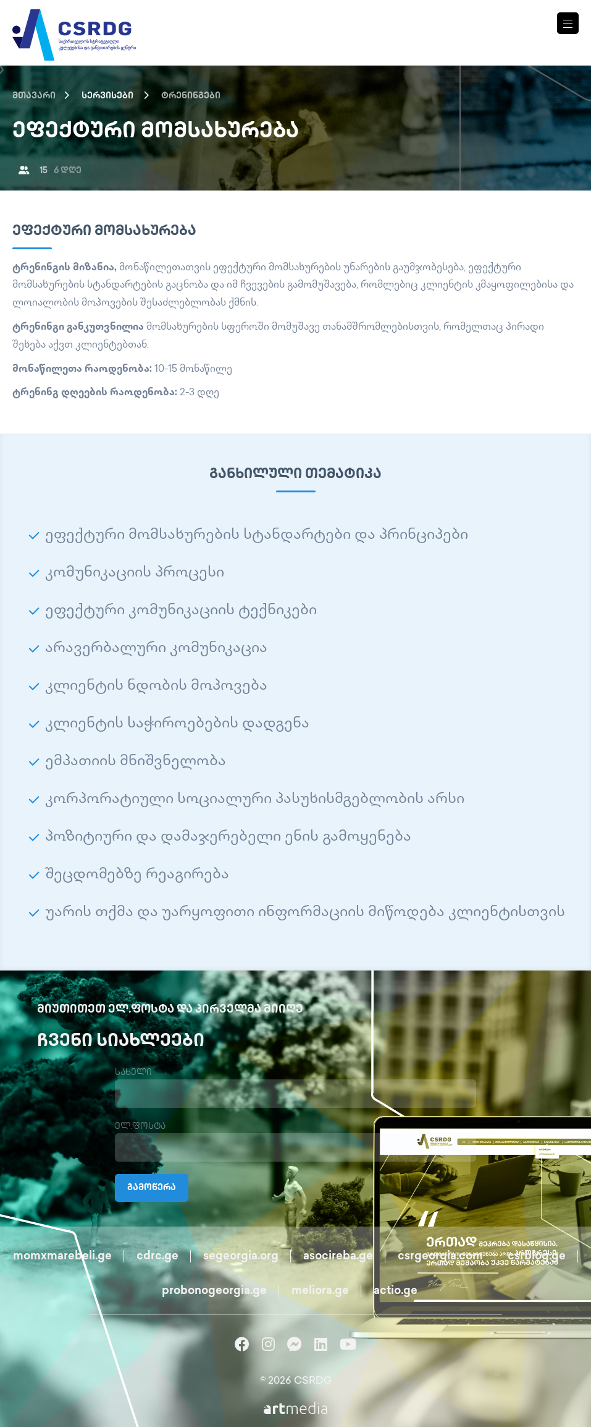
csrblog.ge (537, 1256)
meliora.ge (320, 1291)
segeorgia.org (241, 1256)
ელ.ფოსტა (140, 1126)
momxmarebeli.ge (62, 1256)
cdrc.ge (157, 1256)
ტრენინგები (190, 96)
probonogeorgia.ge (214, 1291)
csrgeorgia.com (440, 1256)
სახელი (133, 1073)
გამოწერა (151, 1188)
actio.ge (395, 1291)
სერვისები (107, 96)
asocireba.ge (338, 1256)
